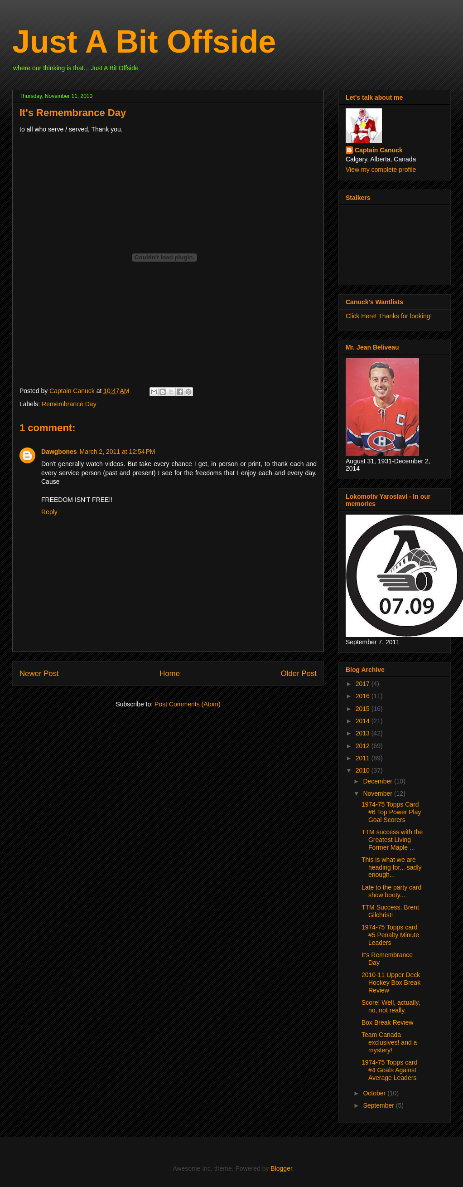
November (378, 793)
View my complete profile (381, 169)
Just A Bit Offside (144, 41)
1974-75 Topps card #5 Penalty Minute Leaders (390, 935)
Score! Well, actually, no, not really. (391, 1006)
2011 (363, 758)
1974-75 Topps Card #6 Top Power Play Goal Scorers (391, 812)
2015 (363, 708)
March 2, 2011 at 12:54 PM (117, 451)
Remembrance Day (69, 404)
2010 (363, 770)
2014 (363, 721)
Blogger (281, 1168)
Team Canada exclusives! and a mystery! (389, 1042)
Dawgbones (59, 451)
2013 (363, 733)
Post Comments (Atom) (187, 704)
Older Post (299, 673)
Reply (49, 512)
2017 (363, 683)
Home (169, 673)
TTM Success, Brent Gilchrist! (390, 911)
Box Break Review (387, 1022)
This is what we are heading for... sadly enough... (392, 867)
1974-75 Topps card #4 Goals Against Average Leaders (390, 1070)
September (379, 1105)
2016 (363, 696)
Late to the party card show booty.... (391, 891)
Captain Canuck (379, 150)
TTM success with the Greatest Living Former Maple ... (392, 839)
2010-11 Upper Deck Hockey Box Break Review (391, 982)
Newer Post (39, 673)
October (375, 1093)
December (378, 781)
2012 (363, 745)
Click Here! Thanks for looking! (389, 316)
